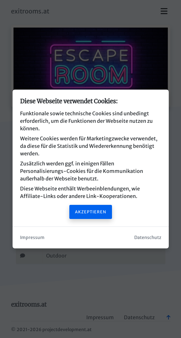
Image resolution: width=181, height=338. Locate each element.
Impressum (32, 237)
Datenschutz (147, 237)
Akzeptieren (90, 211)
